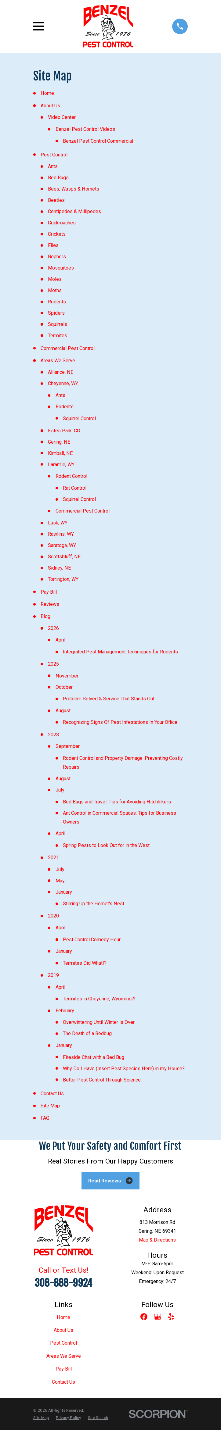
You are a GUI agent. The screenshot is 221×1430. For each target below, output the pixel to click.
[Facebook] (143, 1316)
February (65, 1011)
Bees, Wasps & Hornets (73, 189)
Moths (55, 290)
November (67, 676)
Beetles (56, 200)
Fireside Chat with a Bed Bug (93, 1057)
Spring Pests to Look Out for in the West (106, 845)
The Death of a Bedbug (87, 1033)
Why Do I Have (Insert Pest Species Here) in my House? (124, 1068)
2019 (53, 975)
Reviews (50, 604)
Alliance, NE (61, 372)
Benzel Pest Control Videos (85, 129)
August (63, 710)
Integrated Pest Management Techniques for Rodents (120, 652)
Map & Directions (157, 1240)
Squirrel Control (79, 418)
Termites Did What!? (85, 963)
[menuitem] (41, 1417)
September (68, 746)
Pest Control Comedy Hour (92, 939)
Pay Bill (49, 592)
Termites (57, 335)
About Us (50, 106)
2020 (53, 916)
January (64, 892)
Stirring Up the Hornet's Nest (93, 903)
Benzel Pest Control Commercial (98, 141)
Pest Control (54, 155)
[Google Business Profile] (157, 1316)
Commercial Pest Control (68, 348)
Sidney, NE (59, 568)
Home (47, 93)
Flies (53, 245)
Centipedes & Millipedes (74, 211)
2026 (53, 628)
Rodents (57, 302)
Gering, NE (59, 442)
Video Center (62, 117)
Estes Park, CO (64, 431)
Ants (53, 166)
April (60, 640)
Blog (45, 616)
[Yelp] (171, 1316)
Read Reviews (110, 1180)
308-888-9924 (63, 1283)
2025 (53, 664)
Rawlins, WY (61, 534)
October (64, 687)
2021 (53, 857)
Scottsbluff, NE (64, 556)
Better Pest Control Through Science (102, 1080)
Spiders (56, 313)
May (60, 881)
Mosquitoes (61, 268)
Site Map (50, 1106)
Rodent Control (71, 476)
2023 (53, 735)
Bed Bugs (58, 178)
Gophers (57, 256)
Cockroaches (62, 223)
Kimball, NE (60, 453)
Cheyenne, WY (63, 383)
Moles (55, 279)
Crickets (57, 234)
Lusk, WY (57, 523)
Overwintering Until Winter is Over (99, 1022)
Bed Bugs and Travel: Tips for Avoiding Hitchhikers (117, 802)
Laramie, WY (61, 464)
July (60, 790)
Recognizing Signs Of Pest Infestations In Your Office (120, 722)
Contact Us (52, 1093)
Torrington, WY (63, 579)
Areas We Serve (58, 360)
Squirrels (57, 324)
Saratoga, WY (62, 545)
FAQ (45, 1118)
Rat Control (74, 488)
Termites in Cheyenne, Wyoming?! (99, 999)
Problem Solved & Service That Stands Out (108, 699)
